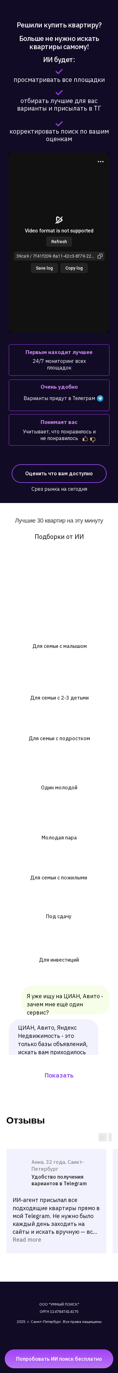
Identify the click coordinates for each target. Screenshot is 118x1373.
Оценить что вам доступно (59, 473)
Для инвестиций (59, 960)
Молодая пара (59, 837)
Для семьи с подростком (59, 738)
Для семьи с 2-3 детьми (59, 698)
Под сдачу (58, 916)
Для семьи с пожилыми (58, 877)
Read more (27, 1239)
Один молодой (59, 787)
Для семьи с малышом (59, 646)
